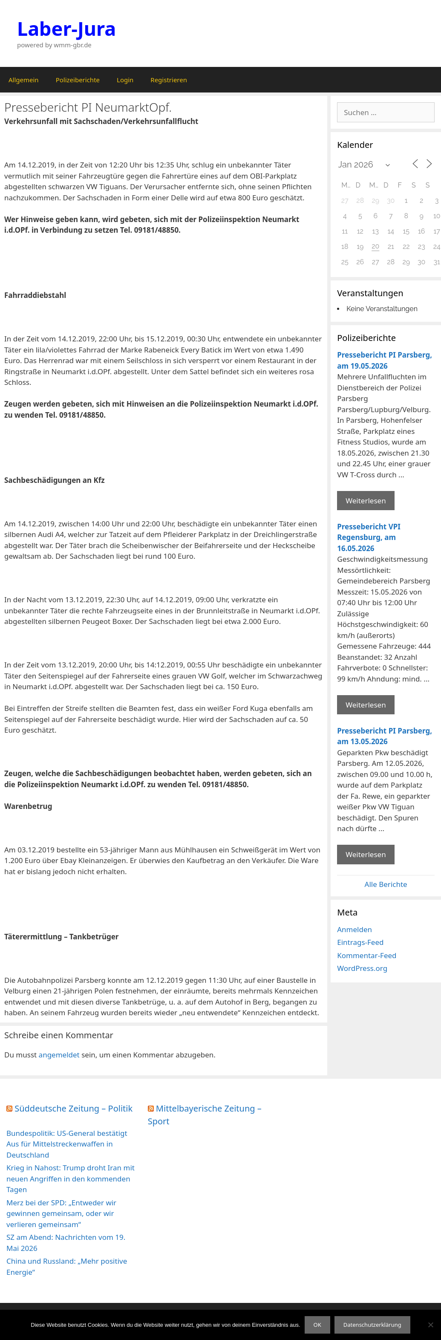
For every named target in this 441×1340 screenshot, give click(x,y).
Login (125, 79)
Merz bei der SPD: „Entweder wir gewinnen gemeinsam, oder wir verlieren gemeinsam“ (61, 1213)
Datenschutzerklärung (372, 1324)
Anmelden (354, 929)
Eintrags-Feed (360, 942)
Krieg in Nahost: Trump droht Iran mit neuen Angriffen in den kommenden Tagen (70, 1178)
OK (317, 1324)
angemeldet (59, 1055)
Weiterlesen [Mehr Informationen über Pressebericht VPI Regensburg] (366, 705)
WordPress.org (362, 968)
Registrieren (168, 79)
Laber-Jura (66, 28)
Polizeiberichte (78, 79)
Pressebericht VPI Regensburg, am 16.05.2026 (369, 537)
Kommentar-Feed (366, 955)
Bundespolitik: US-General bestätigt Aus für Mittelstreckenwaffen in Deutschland (66, 1144)
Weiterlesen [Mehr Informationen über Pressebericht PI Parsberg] (366, 500)
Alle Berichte (386, 884)
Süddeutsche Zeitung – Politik (73, 1108)
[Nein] (430, 1324)
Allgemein (24, 79)
